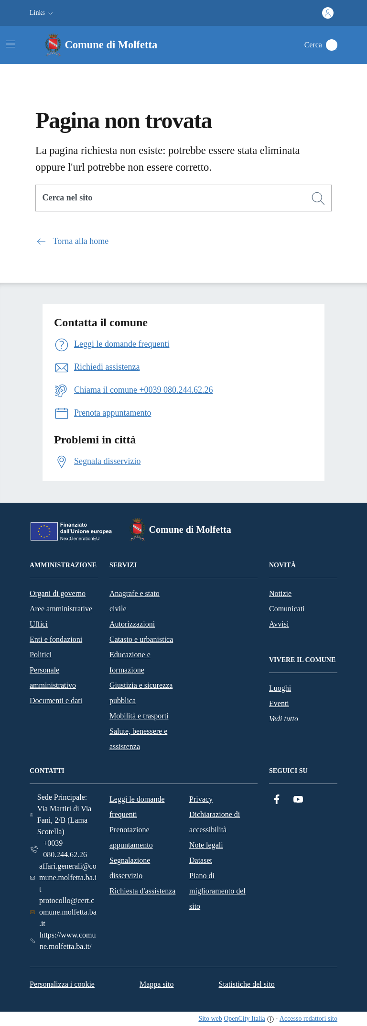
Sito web (210, 1018)
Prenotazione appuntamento (131, 837)
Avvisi (279, 624)
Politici (41, 655)
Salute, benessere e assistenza (138, 738)
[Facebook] (276, 799)
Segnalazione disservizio (129, 868)
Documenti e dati (56, 700)
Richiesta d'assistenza (142, 891)
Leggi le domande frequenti (137, 806)
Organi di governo (58, 593)
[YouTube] (298, 799)
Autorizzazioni (132, 624)
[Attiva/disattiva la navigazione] (10, 44)
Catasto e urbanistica (141, 639)
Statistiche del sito (247, 984)
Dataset (200, 860)
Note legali (206, 845)
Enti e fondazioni (56, 639)
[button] (42, 12)
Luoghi (280, 688)
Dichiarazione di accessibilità (214, 822)
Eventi (279, 703)
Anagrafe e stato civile (134, 601)
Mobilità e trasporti (139, 716)
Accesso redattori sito (308, 1018)
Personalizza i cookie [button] (62, 984)
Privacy (201, 799)
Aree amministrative (61, 609)
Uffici (39, 624)
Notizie (280, 593)
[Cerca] (318, 198)
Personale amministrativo (53, 677)
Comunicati (287, 609)
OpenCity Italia (244, 1018)
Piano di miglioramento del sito (217, 891)
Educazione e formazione (130, 662)
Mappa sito (157, 984)
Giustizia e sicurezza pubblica (141, 693)
